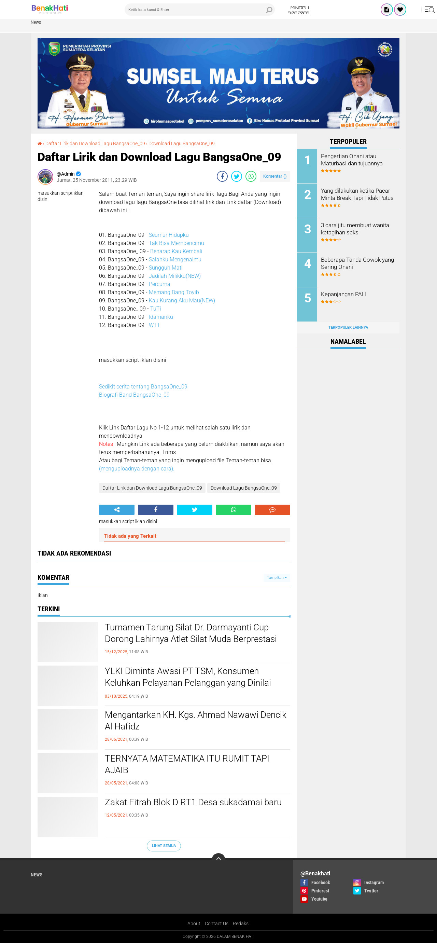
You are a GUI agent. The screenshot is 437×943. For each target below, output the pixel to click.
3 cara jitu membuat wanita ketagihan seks (354, 228)
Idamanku (161, 317)
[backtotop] (218, 860)
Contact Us (216, 923)
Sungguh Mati (166, 267)
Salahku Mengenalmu (175, 259)
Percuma (159, 284)
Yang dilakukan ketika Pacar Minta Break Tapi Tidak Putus (356, 194)
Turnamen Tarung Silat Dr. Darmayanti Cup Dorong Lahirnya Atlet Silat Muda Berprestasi (191, 633)
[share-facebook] (222, 176)
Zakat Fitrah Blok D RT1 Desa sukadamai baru (193, 802)
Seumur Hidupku (169, 235)
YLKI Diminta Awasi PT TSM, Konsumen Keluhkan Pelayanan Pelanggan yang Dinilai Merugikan (188, 682)
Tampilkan (277, 577)
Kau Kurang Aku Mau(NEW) (182, 300)
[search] (200, 9)
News (36, 22)
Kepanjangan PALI (343, 294)
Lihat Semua (164, 846)
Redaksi (241, 923)
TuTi (155, 308)
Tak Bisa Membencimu (176, 243)
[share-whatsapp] (250, 176)
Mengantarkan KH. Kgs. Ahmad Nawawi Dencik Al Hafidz (195, 721)
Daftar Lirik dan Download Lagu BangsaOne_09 (95, 143)
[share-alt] (117, 510)
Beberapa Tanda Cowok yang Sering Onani (356, 263)
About (193, 923)
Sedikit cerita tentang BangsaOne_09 (143, 386)
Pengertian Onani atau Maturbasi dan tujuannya (351, 159)
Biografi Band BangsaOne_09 (134, 395)
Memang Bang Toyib (174, 292)
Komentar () (275, 176)
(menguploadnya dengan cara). (136, 468)
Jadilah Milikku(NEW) (175, 276)
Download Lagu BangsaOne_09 (182, 143)
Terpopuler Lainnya (348, 327)
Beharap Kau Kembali (176, 251)
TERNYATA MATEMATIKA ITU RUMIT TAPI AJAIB (187, 764)
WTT (154, 325)
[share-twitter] (236, 176)
